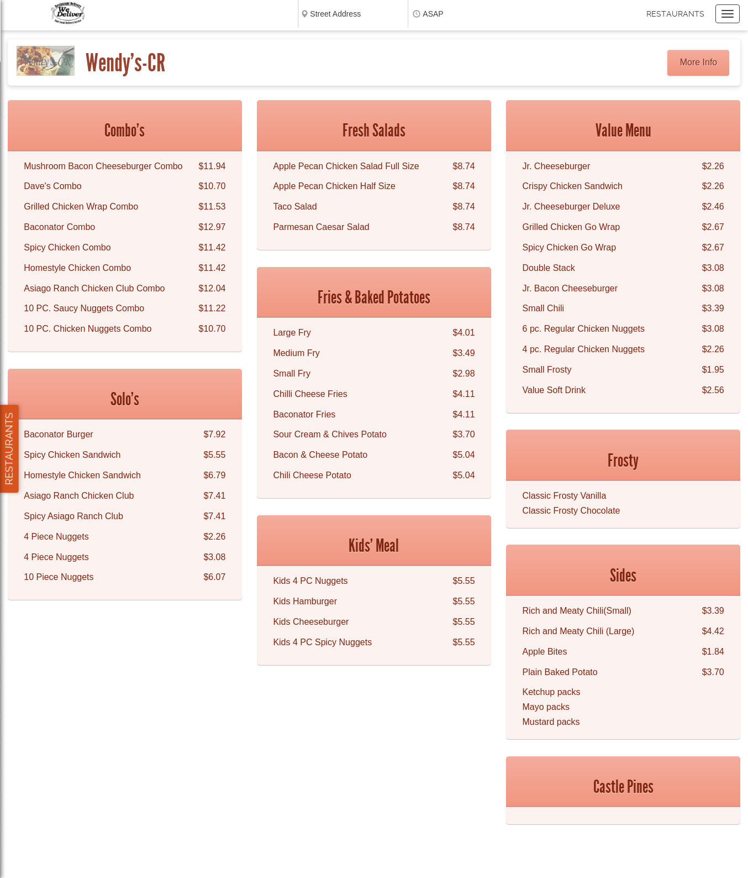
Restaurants (675, 13)
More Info (699, 62)
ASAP (433, 13)
